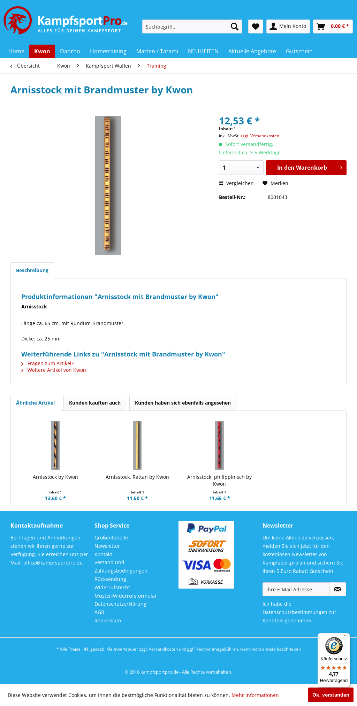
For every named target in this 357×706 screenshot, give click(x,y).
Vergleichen (236, 183)
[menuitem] (192, 26)
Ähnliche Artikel (35, 402)
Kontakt (103, 554)
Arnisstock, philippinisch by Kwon (219, 480)
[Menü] (346, 637)
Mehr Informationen (255, 695)
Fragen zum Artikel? (47, 363)
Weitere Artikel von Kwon (53, 370)
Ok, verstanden (330, 694)
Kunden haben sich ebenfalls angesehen (183, 402)
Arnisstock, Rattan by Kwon (137, 477)
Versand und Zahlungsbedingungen (120, 566)
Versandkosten (163, 649)
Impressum (107, 620)
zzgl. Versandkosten (260, 136)
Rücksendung (110, 579)
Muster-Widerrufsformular (125, 595)
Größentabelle (111, 537)
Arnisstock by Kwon (55, 477)
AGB (99, 612)
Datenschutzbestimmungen (295, 612)
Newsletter (107, 546)
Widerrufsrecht (112, 587)
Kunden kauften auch (95, 402)
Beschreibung (32, 270)
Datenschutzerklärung (120, 603)
